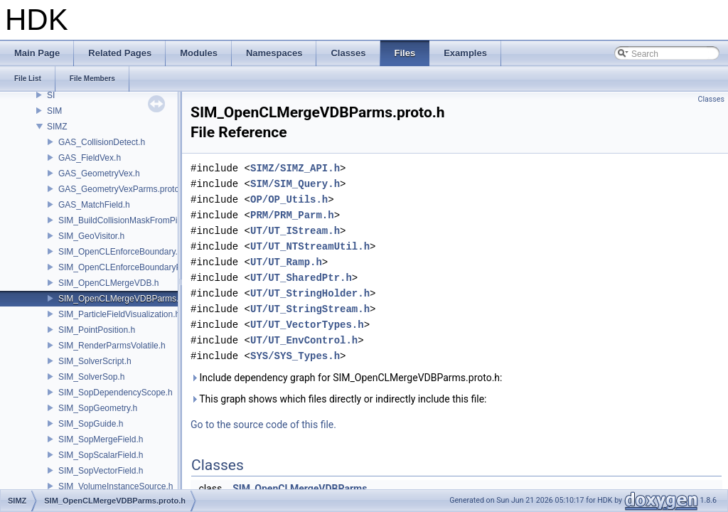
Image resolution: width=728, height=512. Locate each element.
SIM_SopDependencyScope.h (115, 393)
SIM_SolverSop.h (91, 377)
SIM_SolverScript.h (95, 361)
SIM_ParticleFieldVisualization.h (119, 314)
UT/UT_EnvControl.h (304, 340)
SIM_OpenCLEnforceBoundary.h (120, 252)
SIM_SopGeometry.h (97, 408)
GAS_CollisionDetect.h (101, 142)
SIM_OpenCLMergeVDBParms (299, 488)
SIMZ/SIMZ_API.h (295, 168)
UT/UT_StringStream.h (310, 309)
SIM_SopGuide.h (90, 424)
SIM (54, 111)
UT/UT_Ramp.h (286, 262)
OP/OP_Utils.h (289, 199)
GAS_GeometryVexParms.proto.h (122, 189)
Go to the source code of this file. (263, 424)
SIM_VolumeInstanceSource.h (115, 486)
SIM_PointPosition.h (96, 330)
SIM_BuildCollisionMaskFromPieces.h (130, 220)
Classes (711, 99)
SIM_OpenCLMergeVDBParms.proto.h (131, 299)
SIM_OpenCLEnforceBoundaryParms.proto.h (144, 267)
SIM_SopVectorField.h (100, 471)
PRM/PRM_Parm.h (292, 215)
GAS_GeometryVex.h (99, 173)
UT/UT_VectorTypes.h (307, 324)
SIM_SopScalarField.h (100, 455)
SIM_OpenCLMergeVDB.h (108, 283)
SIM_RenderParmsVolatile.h (112, 346)
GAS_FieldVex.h (89, 158)
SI (51, 95)
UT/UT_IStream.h (295, 231)
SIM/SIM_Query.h (295, 184)
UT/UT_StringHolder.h (310, 293)
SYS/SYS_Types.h (295, 356)
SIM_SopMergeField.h (100, 439)
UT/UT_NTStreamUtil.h (310, 246)
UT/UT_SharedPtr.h (301, 277)
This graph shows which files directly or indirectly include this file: (339, 399)
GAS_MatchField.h (94, 205)
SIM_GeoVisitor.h (91, 236)
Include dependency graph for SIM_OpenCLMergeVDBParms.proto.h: (346, 377)
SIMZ (57, 127)
